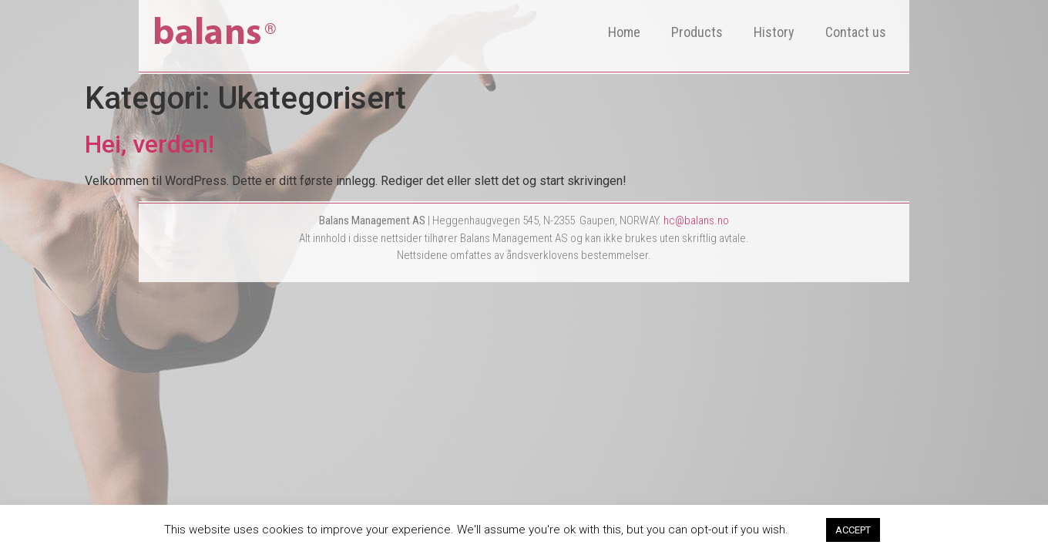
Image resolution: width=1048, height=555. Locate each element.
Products (697, 32)
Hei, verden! (149, 144)
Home (624, 32)
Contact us (855, 32)
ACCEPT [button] (853, 530)
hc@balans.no (696, 220)
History (774, 32)
